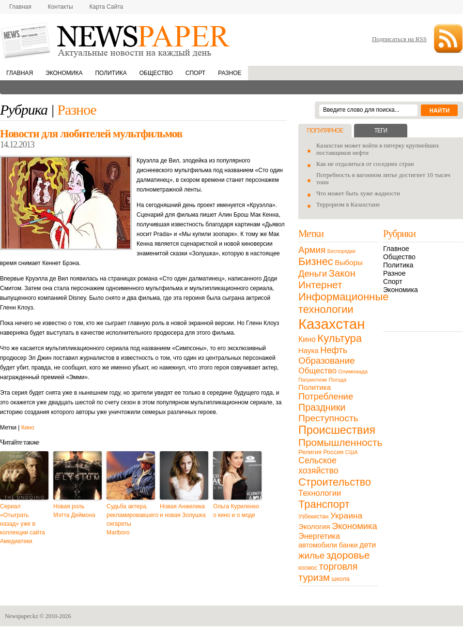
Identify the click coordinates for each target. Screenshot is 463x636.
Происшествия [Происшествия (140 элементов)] (336, 430)
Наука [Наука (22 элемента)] (308, 350)
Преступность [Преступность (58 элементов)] (328, 418)
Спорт (195, 73)
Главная (20, 6)
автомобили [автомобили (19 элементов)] (317, 545)
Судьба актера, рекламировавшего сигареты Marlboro (131, 519)
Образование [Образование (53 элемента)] (326, 360)
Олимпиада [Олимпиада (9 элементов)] (353, 371)
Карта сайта (106, 6)
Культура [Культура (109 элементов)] (339, 338)
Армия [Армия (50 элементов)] (311, 250)
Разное (229, 73)
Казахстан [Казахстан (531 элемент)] (331, 324)
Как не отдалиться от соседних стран (365, 164)
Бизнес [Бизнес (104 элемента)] (315, 261)
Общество (156, 73)
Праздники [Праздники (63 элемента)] (321, 407)
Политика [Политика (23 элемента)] (314, 387)
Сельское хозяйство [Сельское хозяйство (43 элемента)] (318, 465)
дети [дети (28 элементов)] (367, 545)
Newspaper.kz (21, 616)
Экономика (64, 73)
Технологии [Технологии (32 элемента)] (319, 493)
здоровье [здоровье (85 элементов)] (348, 555)
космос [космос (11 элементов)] (307, 567)
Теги (380, 130)
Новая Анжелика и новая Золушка (183, 510)
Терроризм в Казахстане (348, 204)
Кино (27, 427)
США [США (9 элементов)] (351, 452)
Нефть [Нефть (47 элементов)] (333, 350)
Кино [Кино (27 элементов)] (307, 339)
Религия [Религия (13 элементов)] (310, 452)
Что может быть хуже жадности (358, 193)
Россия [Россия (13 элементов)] (333, 452)
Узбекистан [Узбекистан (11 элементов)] (313, 516)
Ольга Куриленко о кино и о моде (236, 510)
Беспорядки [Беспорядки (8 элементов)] (341, 251)
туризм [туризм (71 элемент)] (314, 577)
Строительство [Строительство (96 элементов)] (334, 482)
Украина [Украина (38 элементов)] (346, 515)
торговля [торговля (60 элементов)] (338, 566)
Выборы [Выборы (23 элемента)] (348, 262)
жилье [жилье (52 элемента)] (311, 555)
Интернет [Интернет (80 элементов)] (320, 284)
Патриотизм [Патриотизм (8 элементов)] (312, 380)
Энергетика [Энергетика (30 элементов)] (319, 536)
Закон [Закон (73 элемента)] (342, 273)
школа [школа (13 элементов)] (341, 578)
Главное (396, 248)
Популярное (325, 130)
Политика (110, 73)
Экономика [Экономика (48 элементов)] (354, 526)
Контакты (60, 6)
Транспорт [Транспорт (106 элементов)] (324, 504)
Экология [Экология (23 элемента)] (314, 526)
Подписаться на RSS (399, 39)
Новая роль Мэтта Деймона (74, 510)
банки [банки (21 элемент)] (348, 545)
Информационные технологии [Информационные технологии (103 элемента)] (343, 303)
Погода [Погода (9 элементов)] (337, 380)
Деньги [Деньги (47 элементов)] (312, 273)
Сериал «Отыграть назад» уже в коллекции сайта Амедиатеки (22, 524)
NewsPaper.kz (116, 40)
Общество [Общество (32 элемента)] (317, 370)
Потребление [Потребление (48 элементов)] (325, 396)
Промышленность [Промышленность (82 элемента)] (340, 442)
